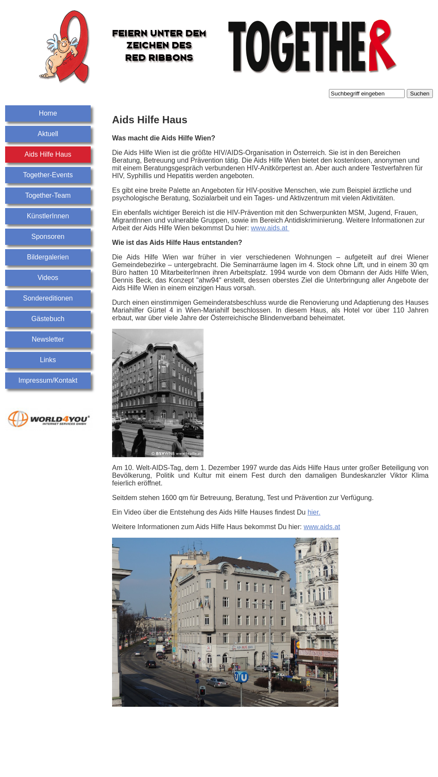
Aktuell (48, 133)
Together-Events (48, 175)
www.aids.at (270, 228)
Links (48, 359)
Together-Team (48, 195)
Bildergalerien (48, 257)
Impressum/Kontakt (47, 380)
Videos (48, 277)
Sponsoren (47, 236)
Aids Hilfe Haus (47, 154)
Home (48, 113)
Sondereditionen (48, 298)
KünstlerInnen (48, 216)
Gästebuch (47, 318)
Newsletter (48, 339)
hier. (314, 512)
